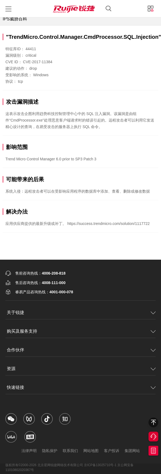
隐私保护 (49, 450)
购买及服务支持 (22, 331)
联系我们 (70, 450)
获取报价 (153, 451)
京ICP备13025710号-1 (100, 465)
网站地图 (91, 450)
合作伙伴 (15, 350)
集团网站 (132, 450)
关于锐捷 (15, 312)
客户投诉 (111, 450)
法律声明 (29, 450)
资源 (11, 368)
